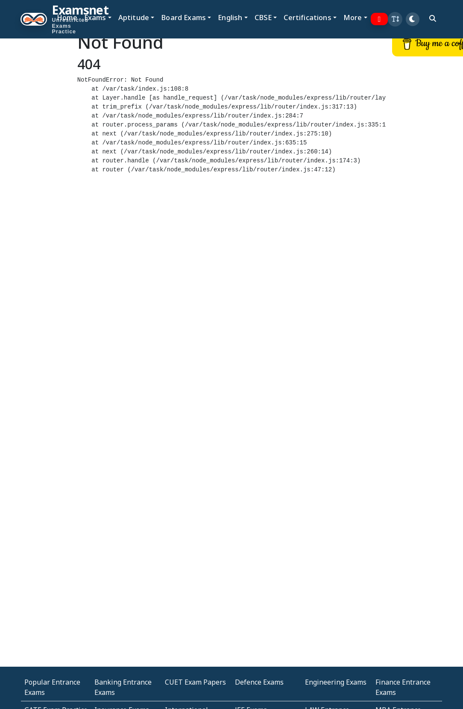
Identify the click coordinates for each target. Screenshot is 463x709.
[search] (432, 18)
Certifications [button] (307, 17)
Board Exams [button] (183, 17)
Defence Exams (259, 682)
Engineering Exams (335, 682)
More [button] (352, 17)
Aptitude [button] (133, 17)
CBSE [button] (263, 17)
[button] (395, 19)
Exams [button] (95, 17)
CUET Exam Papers (195, 682)
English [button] (230, 17)
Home (67, 17)
